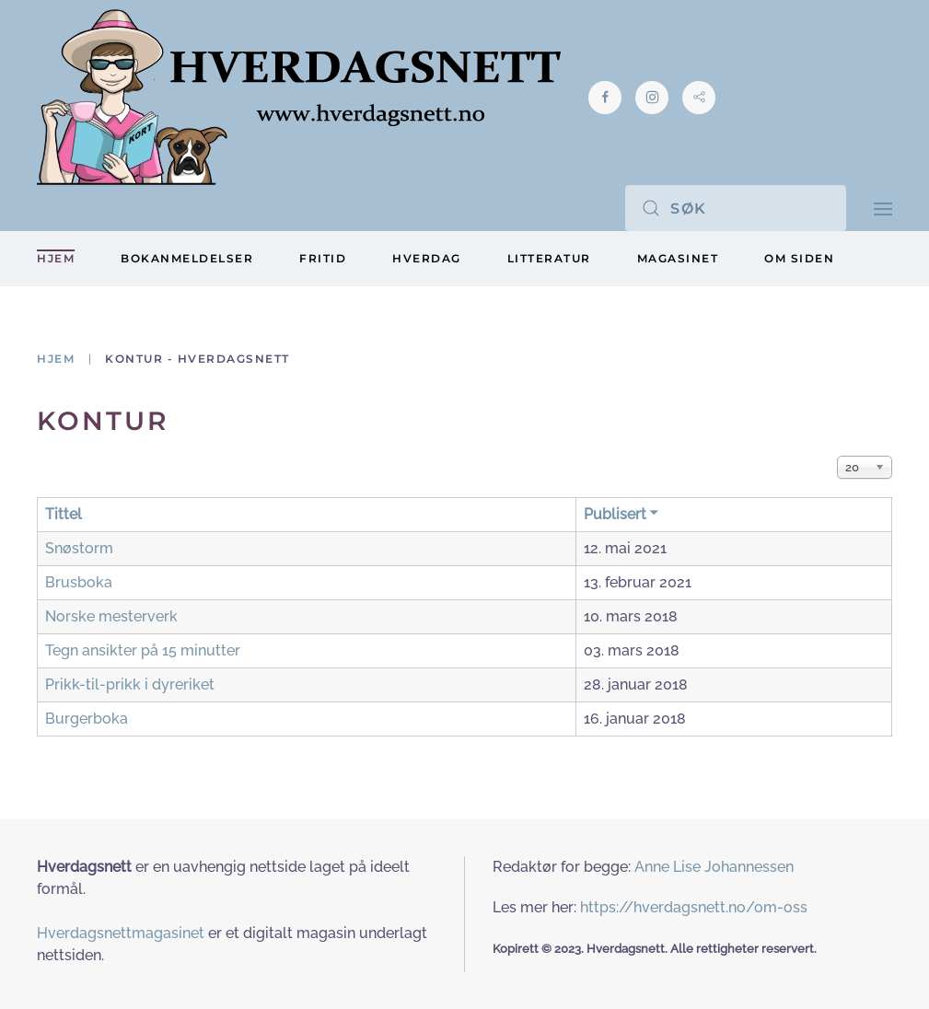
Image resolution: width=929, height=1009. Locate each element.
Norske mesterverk (111, 616)
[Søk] (735, 208)
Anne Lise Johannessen (714, 867)
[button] (883, 207)
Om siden (799, 258)
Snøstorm (79, 548)
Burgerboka (86, 718)
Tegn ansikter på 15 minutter (142, 650)
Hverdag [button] (426, 258)
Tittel (63, 514)
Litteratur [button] (549, 258)
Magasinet (678, 258)
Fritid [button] (322, 258)
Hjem (56, 258)
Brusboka (78, 582)
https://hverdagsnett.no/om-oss (693, 907)
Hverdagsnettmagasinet (120, 933)
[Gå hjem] (299, 97)
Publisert (621, 514)
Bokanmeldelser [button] (187, 258)
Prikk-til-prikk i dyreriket (130, 684)
